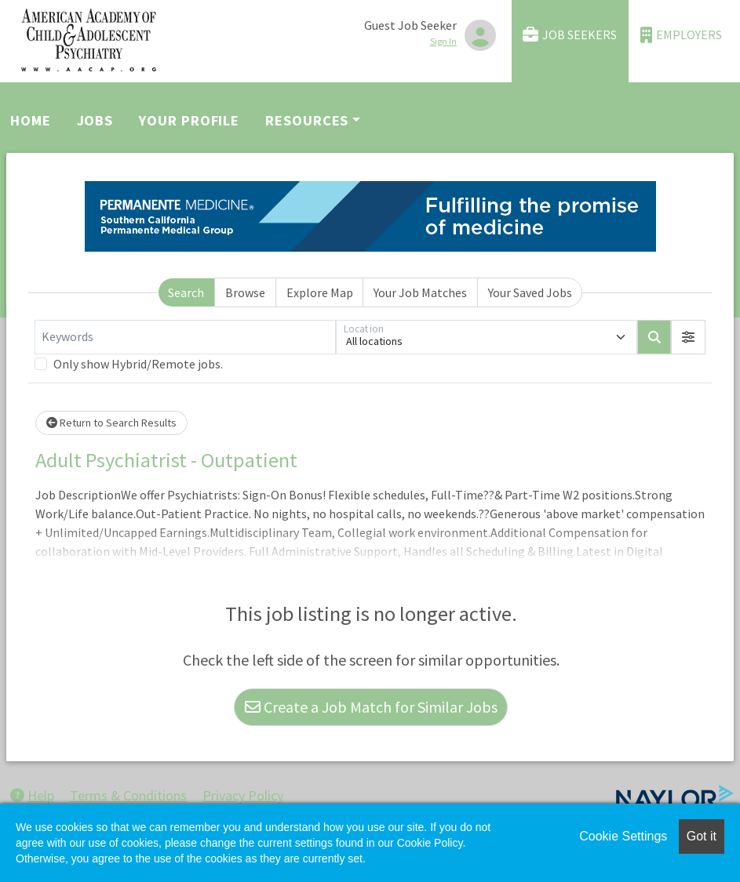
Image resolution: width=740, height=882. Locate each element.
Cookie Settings (623, 836)
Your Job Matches (420, 292)
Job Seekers (570, 35)
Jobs (95, 120)
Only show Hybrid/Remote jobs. (138, 364)
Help (32, 795)
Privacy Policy (242, 795)
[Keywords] (185, 337)
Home (30, 120)
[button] (688, 337)
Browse (245, 292)
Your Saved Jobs (530, 292)
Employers (681, 35)
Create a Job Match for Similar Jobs (371, 707)
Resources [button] (306, 120)
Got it (701, 836)
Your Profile (189, 120)
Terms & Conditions (128, 795)
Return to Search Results (111, 423)
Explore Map (319, 292)
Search (186, 292)
